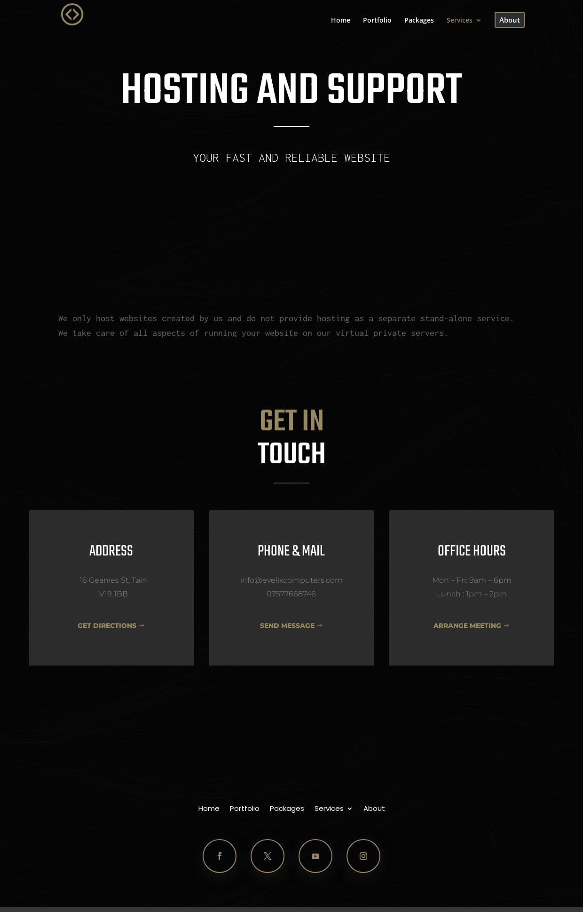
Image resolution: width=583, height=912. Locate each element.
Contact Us (291, 205)
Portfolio (245, 809)
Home (209, 809)
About (374, 809)
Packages (287, 809)
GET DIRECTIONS (107, 625)
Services (329, 809)
